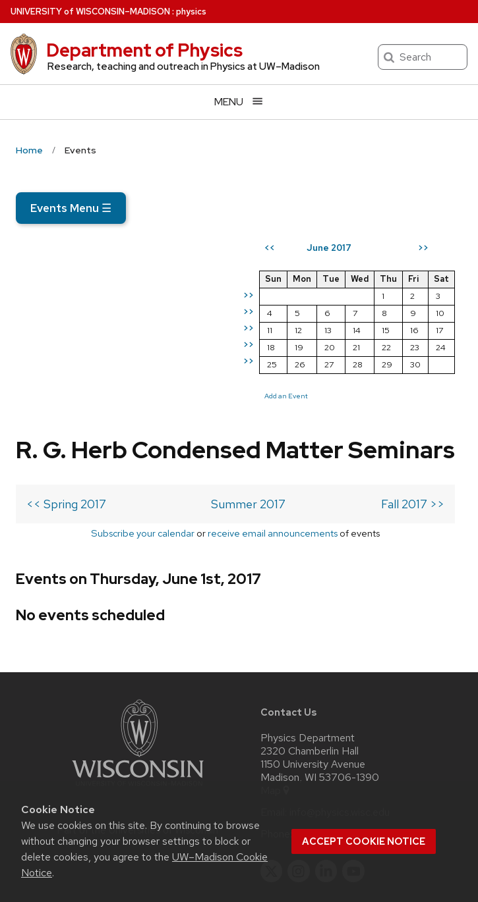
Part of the (137, 732)
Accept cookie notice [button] (363, 841)
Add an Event (293, 395)
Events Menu (70, 208)
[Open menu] (239, 101)
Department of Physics (144, 50)
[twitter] (271, 773)
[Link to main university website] (138, 690)
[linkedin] (326, 773)
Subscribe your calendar (83, 417)
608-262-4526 (331, 736)
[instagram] (298, 773)
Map (275, 693)
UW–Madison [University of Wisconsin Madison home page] (90, 11)
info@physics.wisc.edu (339, 715)
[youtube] (353, 773)
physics (191, 11)
